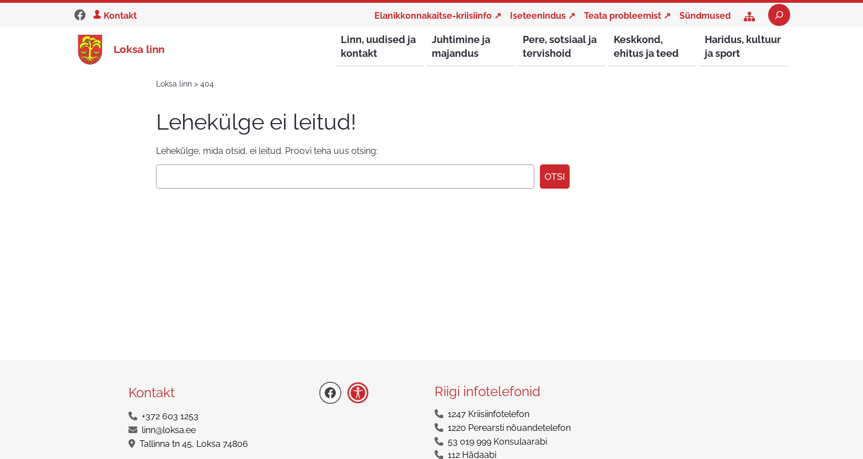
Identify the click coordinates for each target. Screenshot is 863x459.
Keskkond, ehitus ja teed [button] (646, 46)
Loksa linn (139, 49)
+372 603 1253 (170, 417)
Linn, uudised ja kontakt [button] (378, 46)
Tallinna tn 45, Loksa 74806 (194, 444)
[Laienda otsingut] (779, 15)
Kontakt (120, 15)
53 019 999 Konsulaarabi (497, 442)
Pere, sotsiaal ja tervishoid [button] (560, 46)
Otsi (554, 177)
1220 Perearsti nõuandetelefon (509, 428)
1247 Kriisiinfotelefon (488, 414)
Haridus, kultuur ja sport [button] (743, 46)
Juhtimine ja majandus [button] (461, 46)
